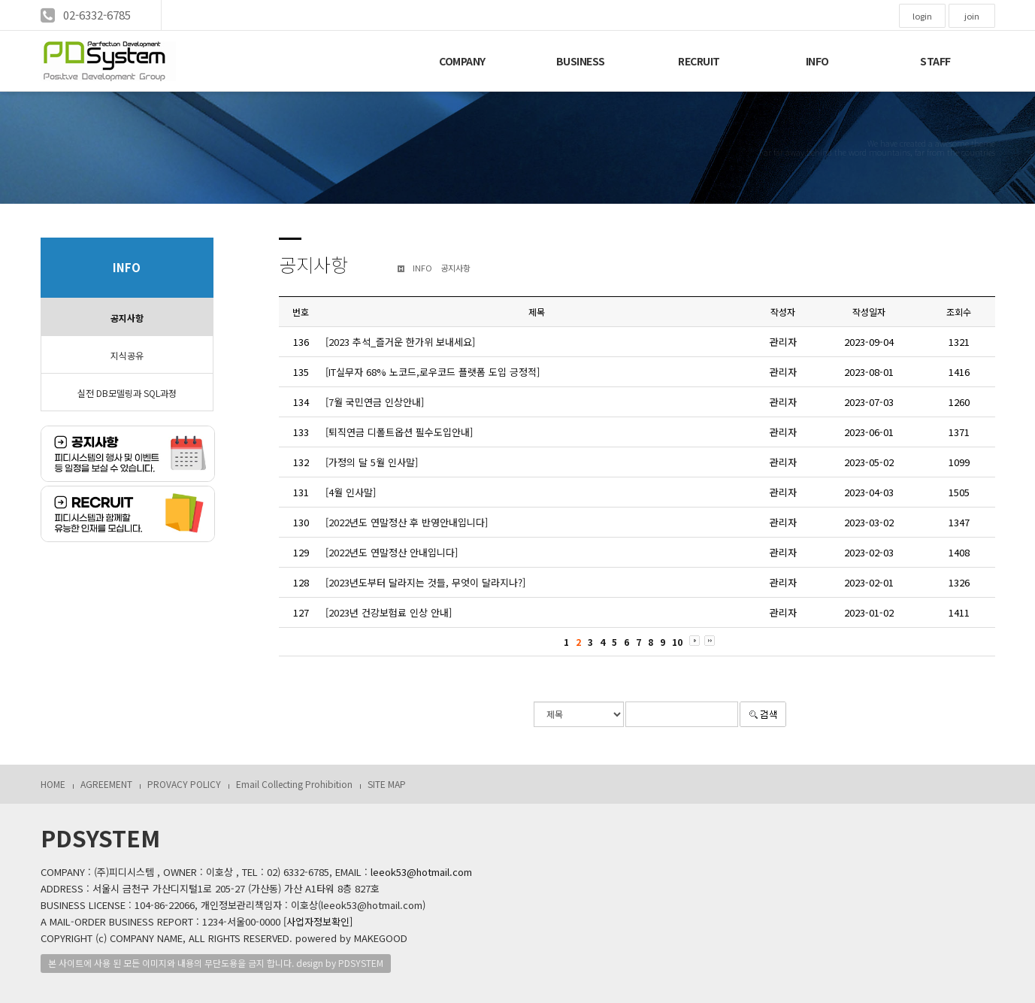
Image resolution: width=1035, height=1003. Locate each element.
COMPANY (462, 60)
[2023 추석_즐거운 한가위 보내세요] (400, 342)
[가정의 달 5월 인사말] (371, 462)
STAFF (935, 60)
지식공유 (127, 355)
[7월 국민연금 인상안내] (374, 402)
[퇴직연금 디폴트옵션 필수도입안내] (399, 432)
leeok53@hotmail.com (421, 872)
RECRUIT (699, 60)
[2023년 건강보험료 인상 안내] (388, 612)
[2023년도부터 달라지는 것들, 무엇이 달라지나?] (425, 582)
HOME (53, 783)
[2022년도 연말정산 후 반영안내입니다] (406, 522)
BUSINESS (580, 60)
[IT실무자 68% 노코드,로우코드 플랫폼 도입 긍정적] (432, 372)
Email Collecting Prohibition (294, 783)
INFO (817, 60)
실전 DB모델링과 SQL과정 (127, 392)
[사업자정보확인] (318, 921)
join (971, 16)
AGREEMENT (106, 783)
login (922, 16)
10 (677, 641)
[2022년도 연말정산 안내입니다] (391, 552)
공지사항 (127, 317)
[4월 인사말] (350, 492)
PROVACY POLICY (184, 783)
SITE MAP (387, 783)
